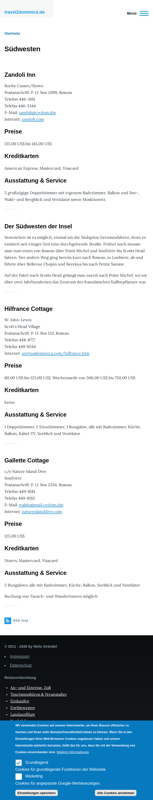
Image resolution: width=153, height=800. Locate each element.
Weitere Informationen (73, 752)
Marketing (34, 776)
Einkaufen (19, 700)
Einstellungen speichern (37, 793)
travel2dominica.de (24, 12)
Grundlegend (36, 762)
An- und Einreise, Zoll (30, 687)
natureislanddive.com (42, 511)
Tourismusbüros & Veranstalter (38, 694)
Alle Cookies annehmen (115, 793)
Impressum (19, 656)
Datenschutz (21, 665)
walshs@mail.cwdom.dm (41, 504)
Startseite (12, 33)
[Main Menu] (136, 13)
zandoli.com (33, 119)
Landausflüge (22, 714)
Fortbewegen (22, 707)
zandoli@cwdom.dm (37, 112)
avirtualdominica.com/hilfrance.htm (55, 353)
